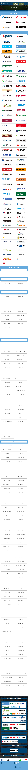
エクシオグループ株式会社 (7, 472)
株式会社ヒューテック (21, 615)
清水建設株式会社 (7, 534)
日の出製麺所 (21, 326)
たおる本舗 (20, 401)
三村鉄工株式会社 (20, 646)
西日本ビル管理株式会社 (7, 603)
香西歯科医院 (7, 307)
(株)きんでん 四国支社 (21, 370)
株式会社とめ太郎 (20, 322)
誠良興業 (7, 397)
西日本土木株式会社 (21, 599)
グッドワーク (7, 495)
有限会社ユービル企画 (21, 669)
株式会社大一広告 (20, 572)
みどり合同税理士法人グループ (7, 334)
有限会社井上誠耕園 (21, 456)
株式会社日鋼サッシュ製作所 (7, 286)
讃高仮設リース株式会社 (7, 311)
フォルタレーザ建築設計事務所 (7, 420)
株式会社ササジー (20, 362)
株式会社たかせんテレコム (7, 405)
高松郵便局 (20, 318)
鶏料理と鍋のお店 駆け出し (7, 483)
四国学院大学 (21, 518)
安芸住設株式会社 (20, 343)
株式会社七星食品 (7, 393)
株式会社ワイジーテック (7, 688)
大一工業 (7, 572)
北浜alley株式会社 (21, 483)
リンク (3, 763)
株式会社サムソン (20, 307)
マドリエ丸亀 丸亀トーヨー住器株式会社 (21, 638)
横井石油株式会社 (7, 673)
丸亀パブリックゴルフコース (21, 428)
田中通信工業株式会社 (21, 409)
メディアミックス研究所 (7, 657)
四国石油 (7, 389)
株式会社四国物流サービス (21, 389)
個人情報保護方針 (18, 761)
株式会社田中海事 (7, 409)
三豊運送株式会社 (7, 646)
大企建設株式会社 (20, 549)
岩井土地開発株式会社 (21, 460)
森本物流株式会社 (20, 657)
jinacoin (7, 541)
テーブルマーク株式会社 (7, 584)
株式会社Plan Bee (7, 634)
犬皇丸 (7, 299)
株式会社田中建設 (7, 568)
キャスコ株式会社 (7, 366)
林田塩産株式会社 (20, 611)
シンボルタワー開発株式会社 (21, 534)
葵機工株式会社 (7, 295)
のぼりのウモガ (7, 607)
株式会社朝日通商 (20, 295)
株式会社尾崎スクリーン (7, 476)
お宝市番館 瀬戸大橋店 (21, 476)
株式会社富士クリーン (21, 420)
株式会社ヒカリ (21, 416)
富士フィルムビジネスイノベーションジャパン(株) (7, 627)
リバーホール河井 (20, 680)
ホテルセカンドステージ (20, 634)
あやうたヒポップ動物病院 (7, 449)
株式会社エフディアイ (7, 303)
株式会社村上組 (21, 432)
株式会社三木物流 (20, 642)
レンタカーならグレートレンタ (20, 495)
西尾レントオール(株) (7, 599)
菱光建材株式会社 (7, 684)
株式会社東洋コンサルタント (7, 588)
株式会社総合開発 (7, 401)
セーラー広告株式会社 (21, 397)
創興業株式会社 (7, 611)
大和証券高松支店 (20, 273)
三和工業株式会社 (20, 311)
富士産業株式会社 (7, 330)
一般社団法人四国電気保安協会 (7, 526)
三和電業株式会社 (20, 282)
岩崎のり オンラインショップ (7, 464)
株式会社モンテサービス (7, 661)
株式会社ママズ (7, 642)
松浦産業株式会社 (7, 428)
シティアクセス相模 (21, 393)
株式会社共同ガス (20, 366)
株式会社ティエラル (7, 322)
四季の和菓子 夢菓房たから (7, 669)
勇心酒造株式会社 (20, 665)
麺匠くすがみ (21, 491)
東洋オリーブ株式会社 (21, 584)
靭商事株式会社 (7, 468)
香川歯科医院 (7, 358)
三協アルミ (7, 514)
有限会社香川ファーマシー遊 (21, 358)
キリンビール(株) (7, 491)
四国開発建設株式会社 (7, 518)
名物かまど (7, 653)
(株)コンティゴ (7, 503)
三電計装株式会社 (20, 514)
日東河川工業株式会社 (21, 603)
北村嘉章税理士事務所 (7, 487)
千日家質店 (7, 549)
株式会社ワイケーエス (21, 684)
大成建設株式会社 (7, 553)
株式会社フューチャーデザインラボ (7, 630)
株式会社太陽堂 (21, 553)
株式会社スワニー (20, 541)
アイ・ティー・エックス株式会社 (7, 445)
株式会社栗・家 (7, 374)
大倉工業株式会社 (7, 273)
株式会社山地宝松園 (7, 436)
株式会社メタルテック (21, 653)
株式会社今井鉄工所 (7, 351)
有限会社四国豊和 (20, 530)
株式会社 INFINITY (21, 464)
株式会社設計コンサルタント (7, 545)
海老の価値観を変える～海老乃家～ (21, 351)
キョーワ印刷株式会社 (21, 487)
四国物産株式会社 (7, 530)
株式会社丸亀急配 (20, 330)
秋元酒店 (7, 347)
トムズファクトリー (21, 588)
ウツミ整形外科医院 (21, 299)
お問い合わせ (4, 761)
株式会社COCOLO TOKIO (7, 378)
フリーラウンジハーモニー (21, 630)
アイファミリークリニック (7, 343)
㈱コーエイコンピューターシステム (21, 503)
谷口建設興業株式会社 (21, 568)
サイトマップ (17, 763)
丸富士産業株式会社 (7, 432)
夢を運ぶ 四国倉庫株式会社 (21, 522)
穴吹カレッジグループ (21, 347)
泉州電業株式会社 (20, 545)
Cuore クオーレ (21, 303)
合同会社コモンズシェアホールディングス (21, 378)
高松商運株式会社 (7, 561)
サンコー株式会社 (7, 282)
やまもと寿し (7, 665)
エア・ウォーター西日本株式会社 (21, 468)
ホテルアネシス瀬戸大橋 (20, 424)
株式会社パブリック (7, 326)
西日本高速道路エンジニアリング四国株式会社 (7, 417)
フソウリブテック (20, 626)
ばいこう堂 (7, 615)
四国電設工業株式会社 (21, 526)
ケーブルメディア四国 (21, 499)
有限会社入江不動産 (7, 460)
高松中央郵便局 (7, 318)
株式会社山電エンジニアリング (20, 661)
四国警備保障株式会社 (7, 522)
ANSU (21, 449)
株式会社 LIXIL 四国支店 (7, 680)
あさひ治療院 (21, 445)
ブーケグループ (7, 424)
